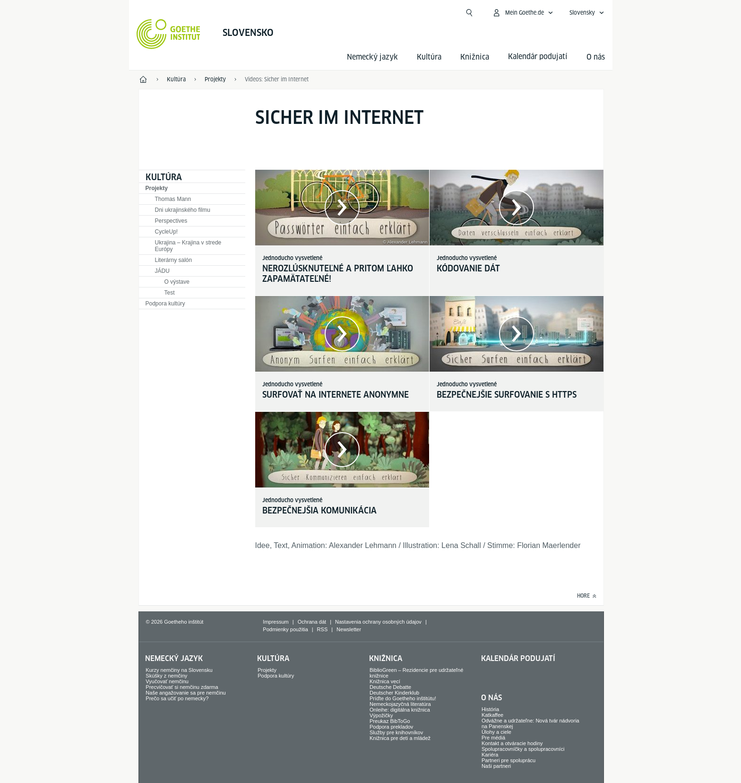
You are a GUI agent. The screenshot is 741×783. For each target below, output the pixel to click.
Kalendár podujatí (518, 658)
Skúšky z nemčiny (166, 676)
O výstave (177, 281)
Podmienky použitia (285, 629)
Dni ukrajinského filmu (182, 210)
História (490, 709)
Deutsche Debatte (390, 687)
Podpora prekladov (391, 727)
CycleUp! (166, 231)
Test (169, 292)
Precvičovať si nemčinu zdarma (182, 687)
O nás (595, 57)
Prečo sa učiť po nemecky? (177, 698)
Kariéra (490, 754)
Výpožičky (381, 715)
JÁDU (162, 271)
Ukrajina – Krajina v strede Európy (188, 245)
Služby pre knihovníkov (396, 732)
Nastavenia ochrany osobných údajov (378, 622)
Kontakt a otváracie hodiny (512, 743)
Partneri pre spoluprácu (508, 760)
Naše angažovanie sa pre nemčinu (185, 693)
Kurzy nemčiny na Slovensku (179, 670)
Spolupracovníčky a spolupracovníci (523, 749)
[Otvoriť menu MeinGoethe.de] (522, 13)
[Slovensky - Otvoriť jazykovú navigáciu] (587, 13)
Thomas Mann (173, 199)
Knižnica (474, 57)
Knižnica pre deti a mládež (400, 738)
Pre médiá (493, 737)
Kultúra (429, 57)
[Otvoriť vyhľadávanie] (469, 13)
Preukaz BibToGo (390, 721)
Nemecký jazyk (372, 57)
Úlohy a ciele (496, 732)
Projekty (157, 188)
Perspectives (171, 221)
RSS (322, 629)
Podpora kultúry (165, 303)
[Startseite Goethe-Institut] (168, 34)
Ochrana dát (312, 622)
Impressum (275, 622)
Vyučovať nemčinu (167, 681)
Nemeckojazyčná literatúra (400, 704)
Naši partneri (496, 766)
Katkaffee (492, 715)
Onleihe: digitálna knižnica (400, 710)
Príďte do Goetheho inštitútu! (403, 698)
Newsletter (348, 629)
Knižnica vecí (385, 681)
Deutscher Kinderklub (394, 693)
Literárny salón (173, 260)
